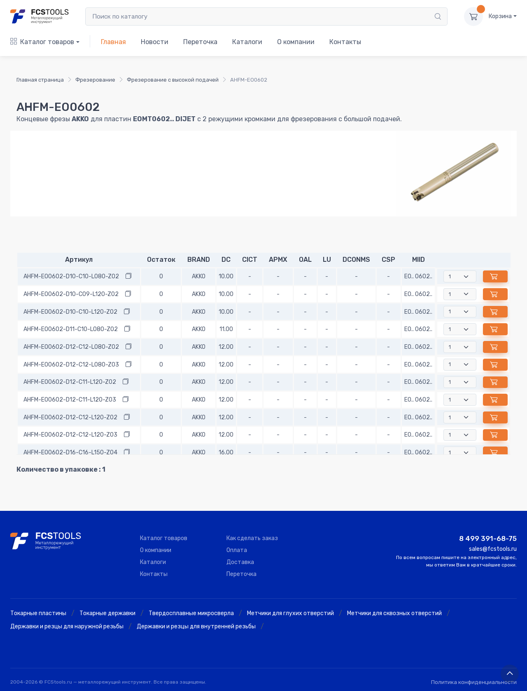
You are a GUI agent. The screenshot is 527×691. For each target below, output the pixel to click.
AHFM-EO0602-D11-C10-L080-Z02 (70, 329)
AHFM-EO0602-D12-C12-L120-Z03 (70, 434)
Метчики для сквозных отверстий (394, 613)
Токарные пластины (38, 613)
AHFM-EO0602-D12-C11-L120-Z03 (69, 399)
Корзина (500, 16)
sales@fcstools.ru (493, 548)
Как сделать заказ (252, 538)
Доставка (240, 562)
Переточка (200, 42)
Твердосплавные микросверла (191, 613)
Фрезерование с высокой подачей (173, 80)
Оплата (236, 550)
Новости (154, 42)
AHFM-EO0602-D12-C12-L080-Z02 (71, 346)
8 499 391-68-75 (488, 538)
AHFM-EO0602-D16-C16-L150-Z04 (70, 452)
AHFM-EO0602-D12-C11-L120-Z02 (69, 381)
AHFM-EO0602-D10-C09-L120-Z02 (71, 294)
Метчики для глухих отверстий (290, 613)
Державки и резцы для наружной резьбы (67, 626)
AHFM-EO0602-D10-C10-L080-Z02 (71, 276)
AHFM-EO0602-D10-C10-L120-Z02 (70, 311)
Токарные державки (107, 613)
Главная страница (40, 80)
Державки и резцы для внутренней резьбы (196, 626)
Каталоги (247, 42)
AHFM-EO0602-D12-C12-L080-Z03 (71, 364)
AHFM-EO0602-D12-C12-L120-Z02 (70, 417)
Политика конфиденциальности (474, 682)
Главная (113, 42)
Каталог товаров (42, 42)
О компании (296, 42)
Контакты (345, 42)
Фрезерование (95, 80)
